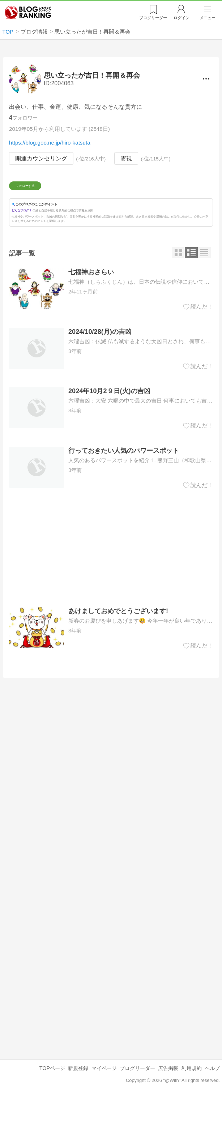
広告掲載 (168, 1111)
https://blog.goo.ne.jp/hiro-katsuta (49, 142)
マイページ (104, 1111)
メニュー (207, 18)
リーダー (153, 18)
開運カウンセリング (41, 158)
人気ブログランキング (28, 12)
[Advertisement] (111, 590)
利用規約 (192, 1111)
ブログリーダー (137, 1111)
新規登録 (78, 1111)
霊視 (126, 158)
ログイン (181, 18)
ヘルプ (212, 1111)
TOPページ (52, 1111)
